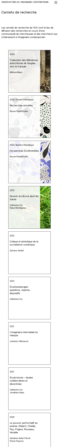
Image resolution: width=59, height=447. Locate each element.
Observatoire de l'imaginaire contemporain (29, 2)
